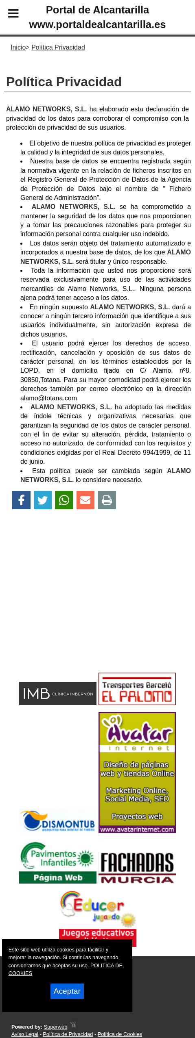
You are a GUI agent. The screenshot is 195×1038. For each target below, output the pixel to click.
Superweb (56, 1027)
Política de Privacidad (68, 1034)
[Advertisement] (83, 605)
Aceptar (67, 991)
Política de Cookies (120, 1034)
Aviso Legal (24, 1034)
